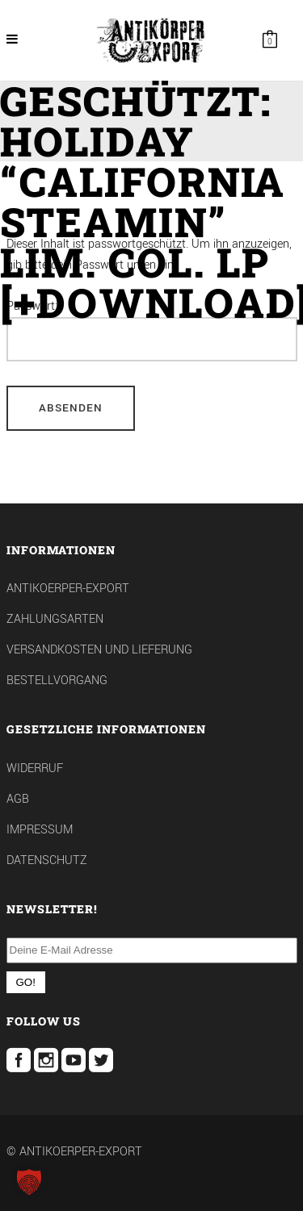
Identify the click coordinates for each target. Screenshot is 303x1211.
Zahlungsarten (54, 619)
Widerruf (34, 768)
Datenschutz (46, 860)
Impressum (39, 829)
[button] (29, 1182)
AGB (17, 799)
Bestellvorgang (56, 680)
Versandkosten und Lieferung (99, 649)
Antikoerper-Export (67, 588)
